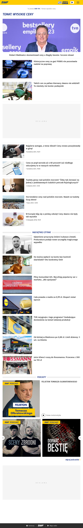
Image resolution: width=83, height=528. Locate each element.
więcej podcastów (72, 460)
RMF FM (37, 9)
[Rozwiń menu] (78, 2)
